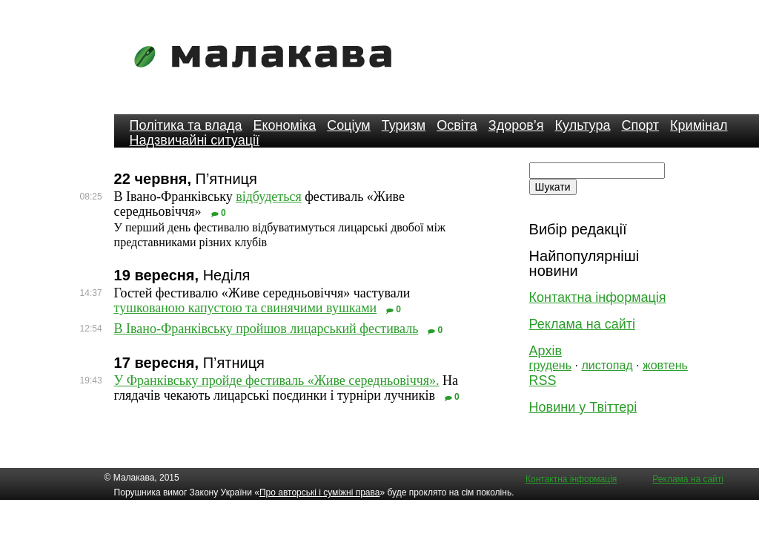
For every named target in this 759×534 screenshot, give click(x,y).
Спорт (640, 125)
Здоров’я (516, 125)
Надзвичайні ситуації (194, 140)
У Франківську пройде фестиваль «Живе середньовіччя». (277, 380)
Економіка (284, 125)
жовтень (665, 365)
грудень (550, 365)
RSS (543, 380)
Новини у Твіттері (583, 407)
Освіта (457, 125)
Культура (583, 125)
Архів (545, 350)
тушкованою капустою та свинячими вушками (245, 307)
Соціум (349, 125)
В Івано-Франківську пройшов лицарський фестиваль (266, 328)
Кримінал (698, 125)
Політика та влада (186, 125)
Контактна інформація (597, 297)
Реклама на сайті (582, 324)
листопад (606, 365)
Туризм (403, 125)
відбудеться (269, 196)
